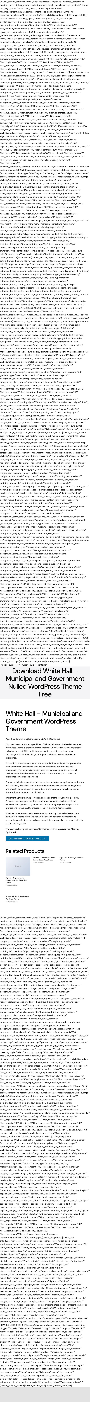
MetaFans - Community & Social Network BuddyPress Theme (44, 859)
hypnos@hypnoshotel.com (39, 1325)
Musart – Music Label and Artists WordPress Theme (17, 898)
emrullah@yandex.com (30, 739)
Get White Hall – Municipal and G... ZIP (27, 838)
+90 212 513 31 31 (18, 1325)
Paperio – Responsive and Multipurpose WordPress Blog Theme (16, 880)
